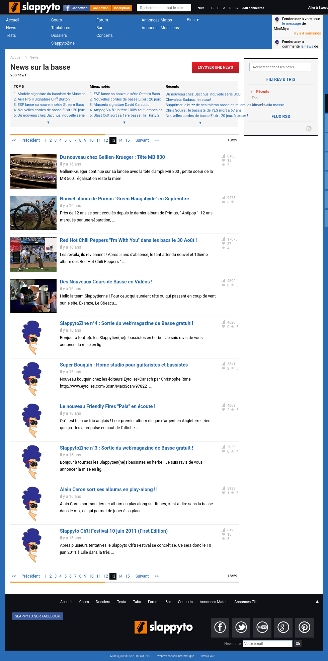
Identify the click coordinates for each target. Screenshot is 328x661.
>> (156, 140)
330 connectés (253, 8)
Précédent (30, 140)
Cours (56, 20)
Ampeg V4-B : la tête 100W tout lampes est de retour (126, 110)
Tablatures (60, 27)
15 (127, 140)
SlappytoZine (63, 43)
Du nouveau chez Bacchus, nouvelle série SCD (50, 116)
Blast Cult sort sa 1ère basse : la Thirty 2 (126, 116)
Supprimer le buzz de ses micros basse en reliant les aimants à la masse (200, 105)
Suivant (142, 140)
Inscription (122, 8)
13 (113, 140)
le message (291, 23)
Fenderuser (291, 19)
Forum (102, 20)
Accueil (12, 20)
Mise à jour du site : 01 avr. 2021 (131, 656)
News (11, 27)
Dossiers (59, 35)
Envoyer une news (215, 67)
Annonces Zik (245, 602)
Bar (99, 27)
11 (98, 140)
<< (14, 140)
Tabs (137, 602)
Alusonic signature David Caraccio (122, 105)
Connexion (79, 8)
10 (91, 140)
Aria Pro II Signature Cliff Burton (44, 99)
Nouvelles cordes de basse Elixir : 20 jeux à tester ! (50, 110)
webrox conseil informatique (175, 656)
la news (307, 46)
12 (105, 140)
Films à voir (206, 656)
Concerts (104, 35)
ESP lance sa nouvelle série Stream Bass (50, 105)
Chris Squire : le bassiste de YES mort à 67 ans (200, 110)
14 (120, 140)
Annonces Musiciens (160, 27)
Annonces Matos (157, 20)
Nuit (200, 8)
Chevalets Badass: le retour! (188, 99)
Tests (11, 35)
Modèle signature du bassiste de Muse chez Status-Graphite (50, 94)
